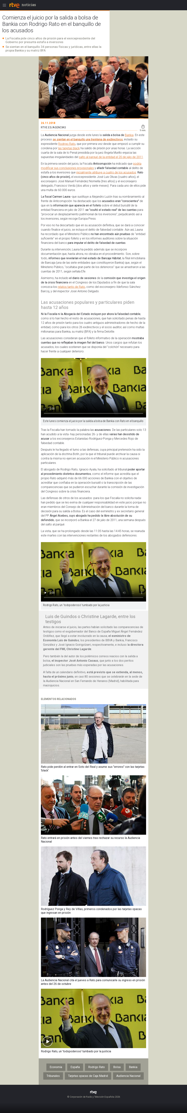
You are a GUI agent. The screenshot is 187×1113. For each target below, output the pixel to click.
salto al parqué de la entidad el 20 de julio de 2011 (111, 157)
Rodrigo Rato (66, 144)
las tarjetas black (69, 148)
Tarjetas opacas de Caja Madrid (88, 1076)
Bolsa (117, 1067)
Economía (56, 1067)
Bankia (129, 135)
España (75, 1067)
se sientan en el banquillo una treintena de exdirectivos (88, 139)
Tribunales (53, 1076)
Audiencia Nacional (128, 1076)
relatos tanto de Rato (71, 287)
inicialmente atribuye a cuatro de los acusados (106, 172)
